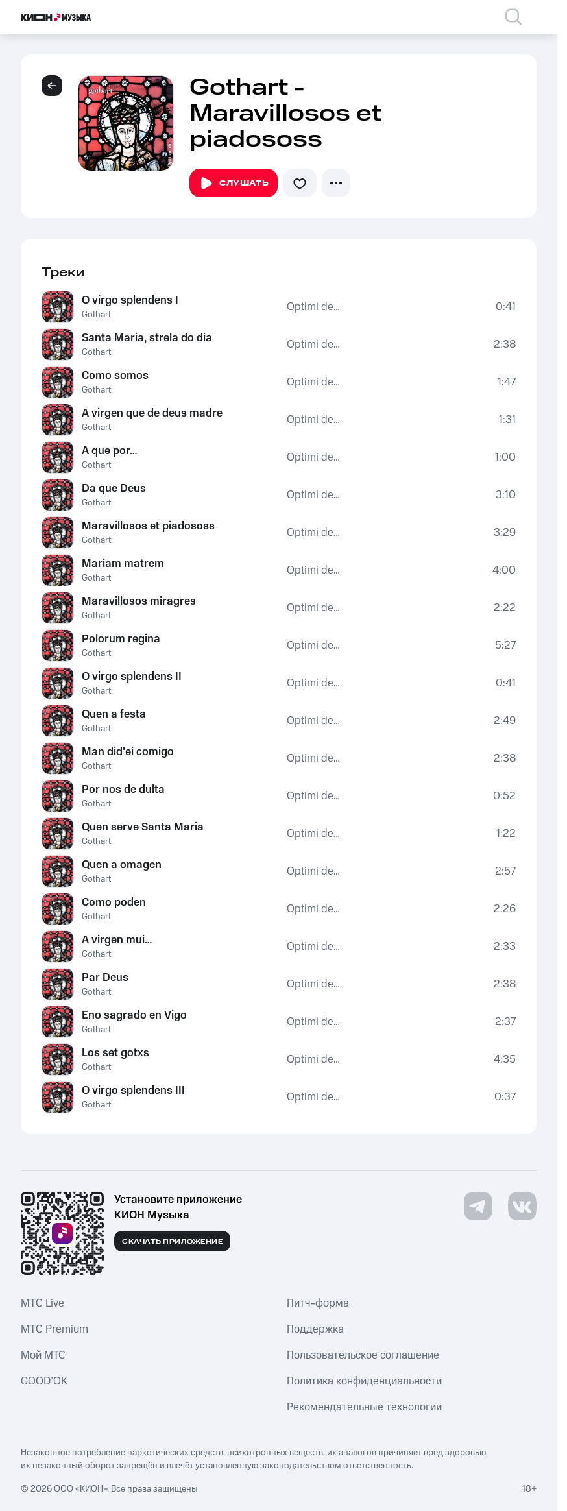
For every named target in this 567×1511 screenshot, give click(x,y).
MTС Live (42, 1303)
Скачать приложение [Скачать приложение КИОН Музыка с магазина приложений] (172, 1241)
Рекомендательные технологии (364, 1407)
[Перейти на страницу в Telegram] (478, 1206)
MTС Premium (54, 1329)
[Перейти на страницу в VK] (522, 1206)
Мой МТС (43, 1355)
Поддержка (315, 1329)
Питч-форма (318, 1303)
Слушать (234, 183)
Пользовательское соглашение (363, 1355)
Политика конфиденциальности (364, 1381)
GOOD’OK (44, 1381)
